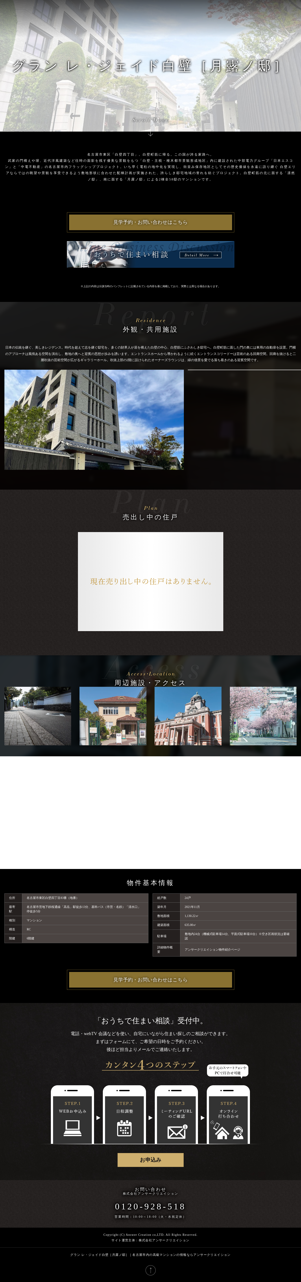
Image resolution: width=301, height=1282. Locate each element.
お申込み (150, 1160)
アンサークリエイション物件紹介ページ (212, 949)
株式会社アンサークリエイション (150, 1193)
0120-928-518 (150, 1206)
